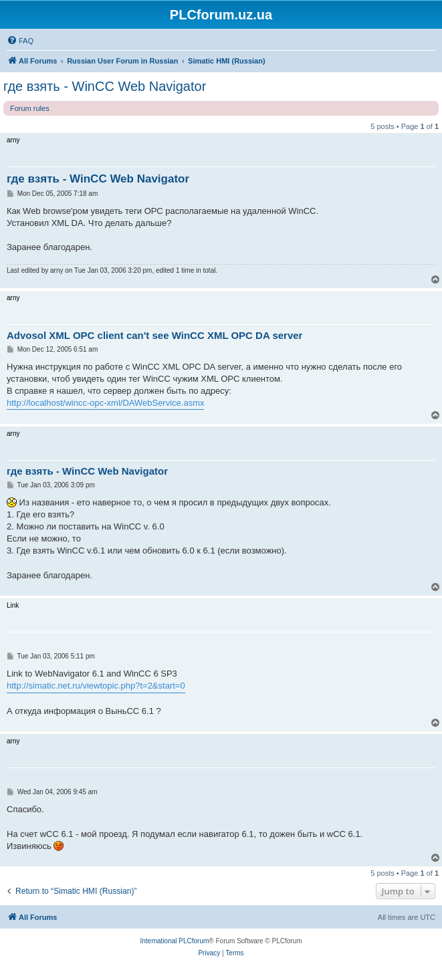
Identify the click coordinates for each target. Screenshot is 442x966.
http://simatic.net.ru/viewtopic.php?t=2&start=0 (96, 686)
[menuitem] (20, 41)
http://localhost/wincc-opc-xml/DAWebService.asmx (105, 403)
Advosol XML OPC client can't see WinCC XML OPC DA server (154, 335)
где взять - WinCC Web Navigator (104, 86)
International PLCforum (174, 941)
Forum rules (29, 108)
